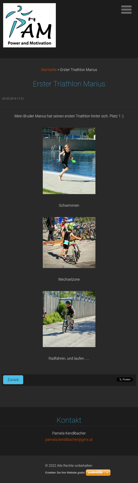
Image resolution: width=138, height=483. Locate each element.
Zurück (13, 380)
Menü (126, 9)
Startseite (48, 70)
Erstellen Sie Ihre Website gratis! (65, 472)
